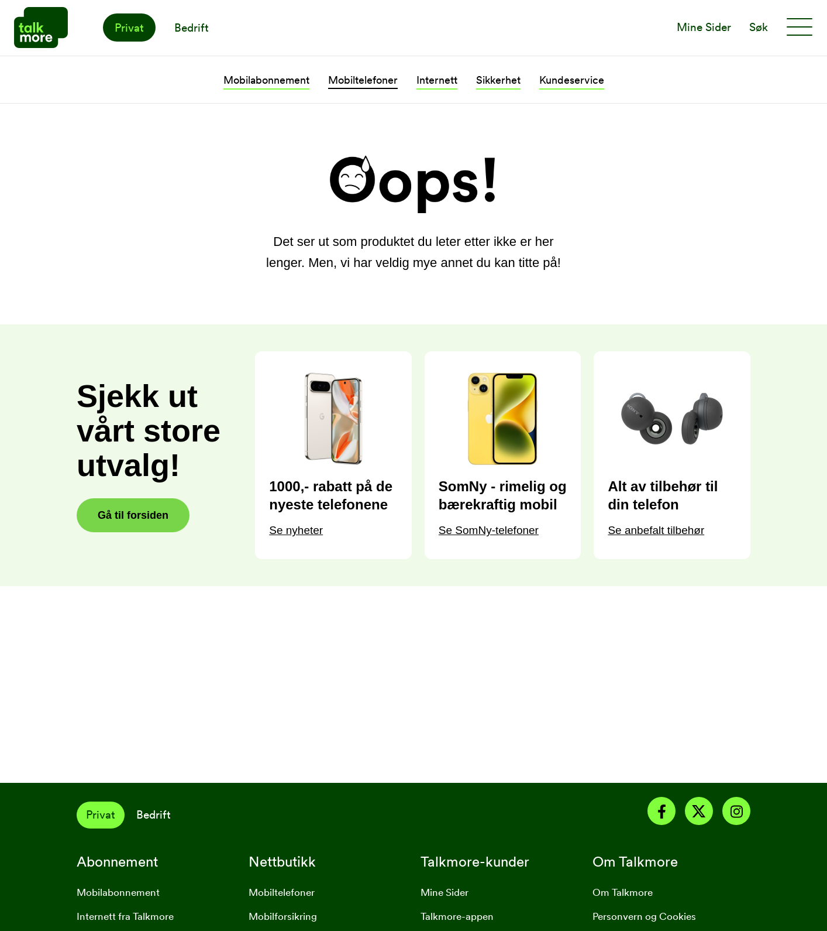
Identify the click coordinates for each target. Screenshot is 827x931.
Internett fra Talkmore (125, 916)
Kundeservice (571, 80)
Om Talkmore (622, 892)
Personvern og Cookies (644, 916)
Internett (436, 80)
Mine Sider (444, 892)
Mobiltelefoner (363, 80)
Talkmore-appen (457, 916)
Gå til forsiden (133, 515)
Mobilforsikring (283, 916)
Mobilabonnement (266, 80)
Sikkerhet (498, 80)
